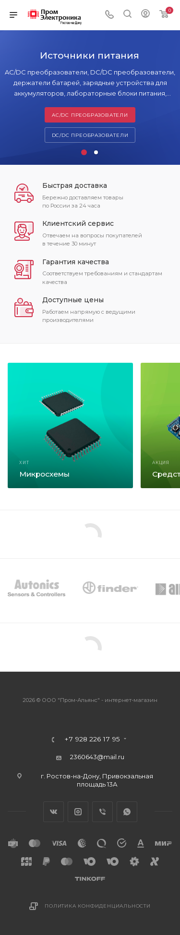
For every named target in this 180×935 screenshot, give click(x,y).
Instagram (78, 811)
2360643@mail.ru (97, 757)
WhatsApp (127, 811)
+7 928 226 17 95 (92, 739)
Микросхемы (44, 474)
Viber (102, 811)
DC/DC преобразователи (90, 135)
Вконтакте (53, 811)
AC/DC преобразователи (90, 115)
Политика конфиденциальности (98, 906)
